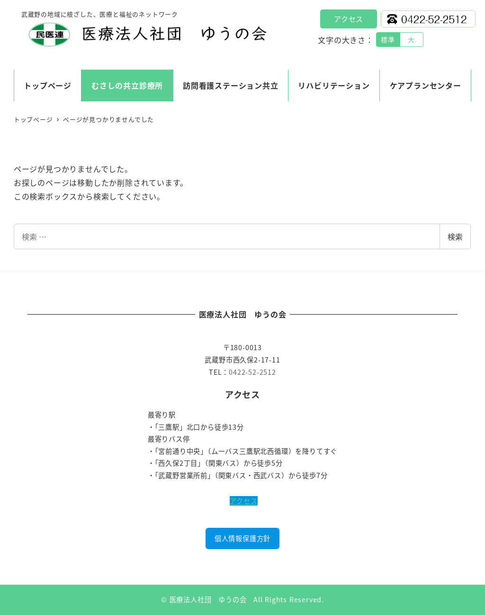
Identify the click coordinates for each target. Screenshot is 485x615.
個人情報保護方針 (242, 538)
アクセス (348, 19)
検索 (455, 236)
